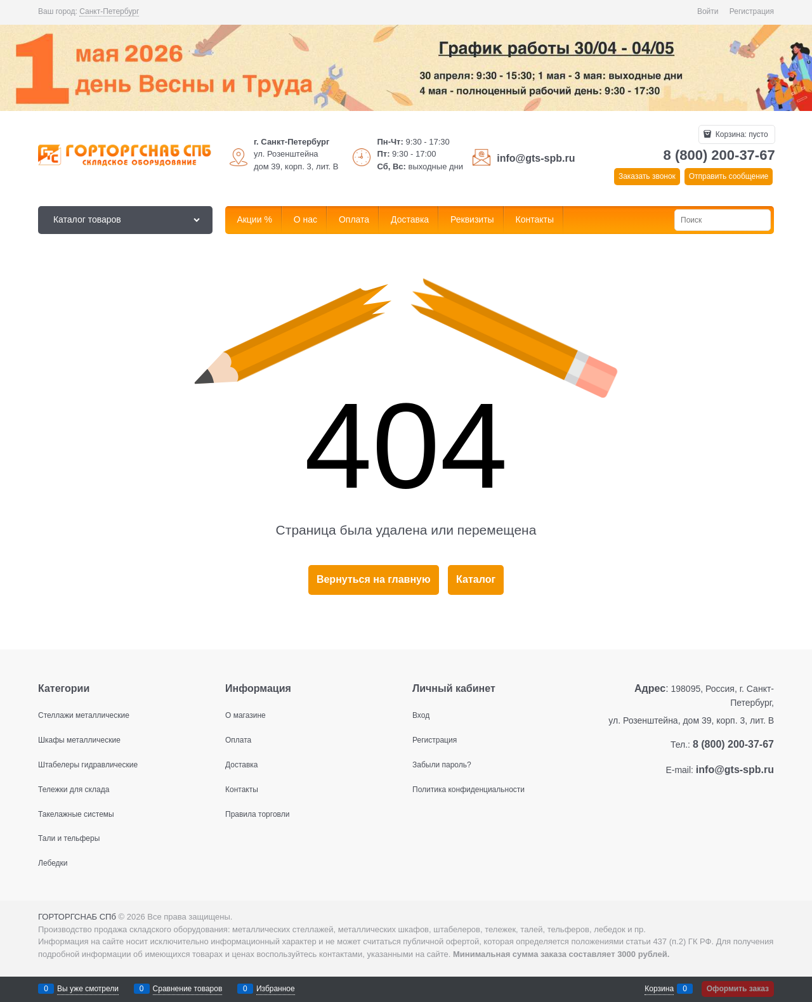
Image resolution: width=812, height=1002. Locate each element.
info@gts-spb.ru (536, 158)
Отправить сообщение (729, 176)
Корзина (659, 989)
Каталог (475, 579)
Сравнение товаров (188, 989)
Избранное (275, 989)
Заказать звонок (647, 176)
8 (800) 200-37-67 (719, 155)
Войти (708, 11)
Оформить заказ (738, 988)
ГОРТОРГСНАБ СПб (77, 916)
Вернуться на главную (374, 579)
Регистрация (752, 11)
